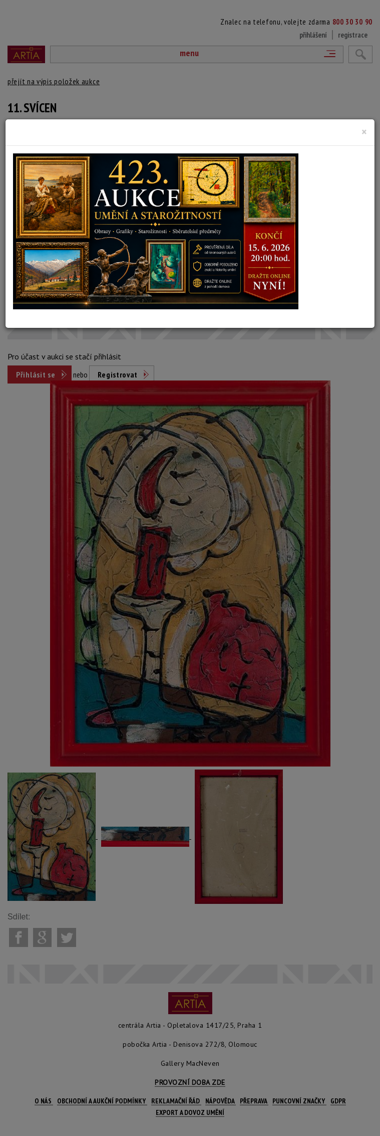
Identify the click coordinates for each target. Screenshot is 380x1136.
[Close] (364, 132)
